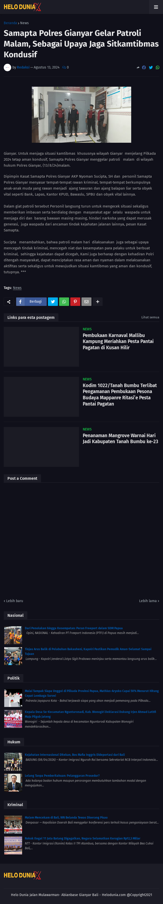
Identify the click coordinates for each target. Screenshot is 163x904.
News (24, 23)
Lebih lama (148, 601)
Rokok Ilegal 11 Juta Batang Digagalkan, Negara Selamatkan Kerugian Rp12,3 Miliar (82, 838)
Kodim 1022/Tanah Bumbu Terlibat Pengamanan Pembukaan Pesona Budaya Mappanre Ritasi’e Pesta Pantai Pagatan (120, 395)
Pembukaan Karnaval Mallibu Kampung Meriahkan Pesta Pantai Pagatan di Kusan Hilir (118, 341)
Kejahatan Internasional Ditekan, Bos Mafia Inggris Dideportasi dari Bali (75, 755)
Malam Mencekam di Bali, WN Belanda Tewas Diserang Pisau (66, 817)
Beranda (10, 23)
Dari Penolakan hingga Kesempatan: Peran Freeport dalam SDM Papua (74, 628)
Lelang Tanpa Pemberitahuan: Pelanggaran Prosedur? (62, 775)
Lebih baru (14, 601)
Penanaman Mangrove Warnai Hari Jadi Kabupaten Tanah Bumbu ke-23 (120, 439)
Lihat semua (150, 317)
